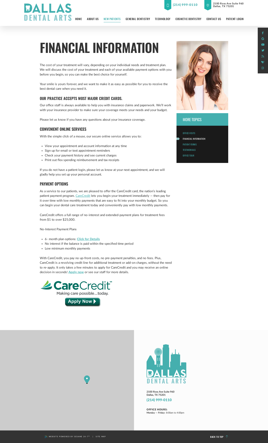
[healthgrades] (263, 62)
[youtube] (263, 45)
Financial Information (194, 138)
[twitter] (263, 51)
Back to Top (219, 436)
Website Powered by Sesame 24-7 (67, 436)
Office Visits (189, 133)
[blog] (263, 56)
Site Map (101, 437)
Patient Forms (190, 144)
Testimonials (189, 149)
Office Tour (188, 155)
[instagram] (263, 68)
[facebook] (263, 33)
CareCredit (83, 195)
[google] (263, 39)
